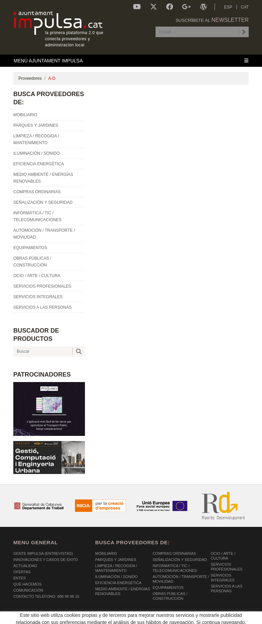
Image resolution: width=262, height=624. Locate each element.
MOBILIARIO (106, 553)
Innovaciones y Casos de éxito (45, 560)
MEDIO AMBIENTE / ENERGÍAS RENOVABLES (122, 591)
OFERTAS (22, 572)
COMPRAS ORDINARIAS (174, 553)
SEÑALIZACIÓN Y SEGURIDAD (179, 560)
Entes (19, 578)
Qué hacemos (27, 584)
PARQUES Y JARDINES (115, 560)
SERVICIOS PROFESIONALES (227, 566)
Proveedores (30, 78)
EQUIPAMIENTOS (168, 587)
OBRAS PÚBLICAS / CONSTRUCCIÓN (169, 596)
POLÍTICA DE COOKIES (34, 617)
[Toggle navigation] (131, 61)
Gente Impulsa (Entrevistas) (43, 553)
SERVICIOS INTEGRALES (223, 577)
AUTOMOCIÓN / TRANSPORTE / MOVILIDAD (180, 579)
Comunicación (28, 590)
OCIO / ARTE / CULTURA (223, 555)
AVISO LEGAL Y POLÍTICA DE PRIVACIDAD (101, 617)
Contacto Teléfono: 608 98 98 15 (46, 596)
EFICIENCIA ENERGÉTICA (118, 583)
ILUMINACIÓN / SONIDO (116, 577)
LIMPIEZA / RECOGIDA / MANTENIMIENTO (116, 568)
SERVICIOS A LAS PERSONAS (227, 588)
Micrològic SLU (208, 618)
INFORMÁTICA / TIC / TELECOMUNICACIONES (174, 568)
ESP (228, 7)
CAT (245, 7)
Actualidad (25, 566)
